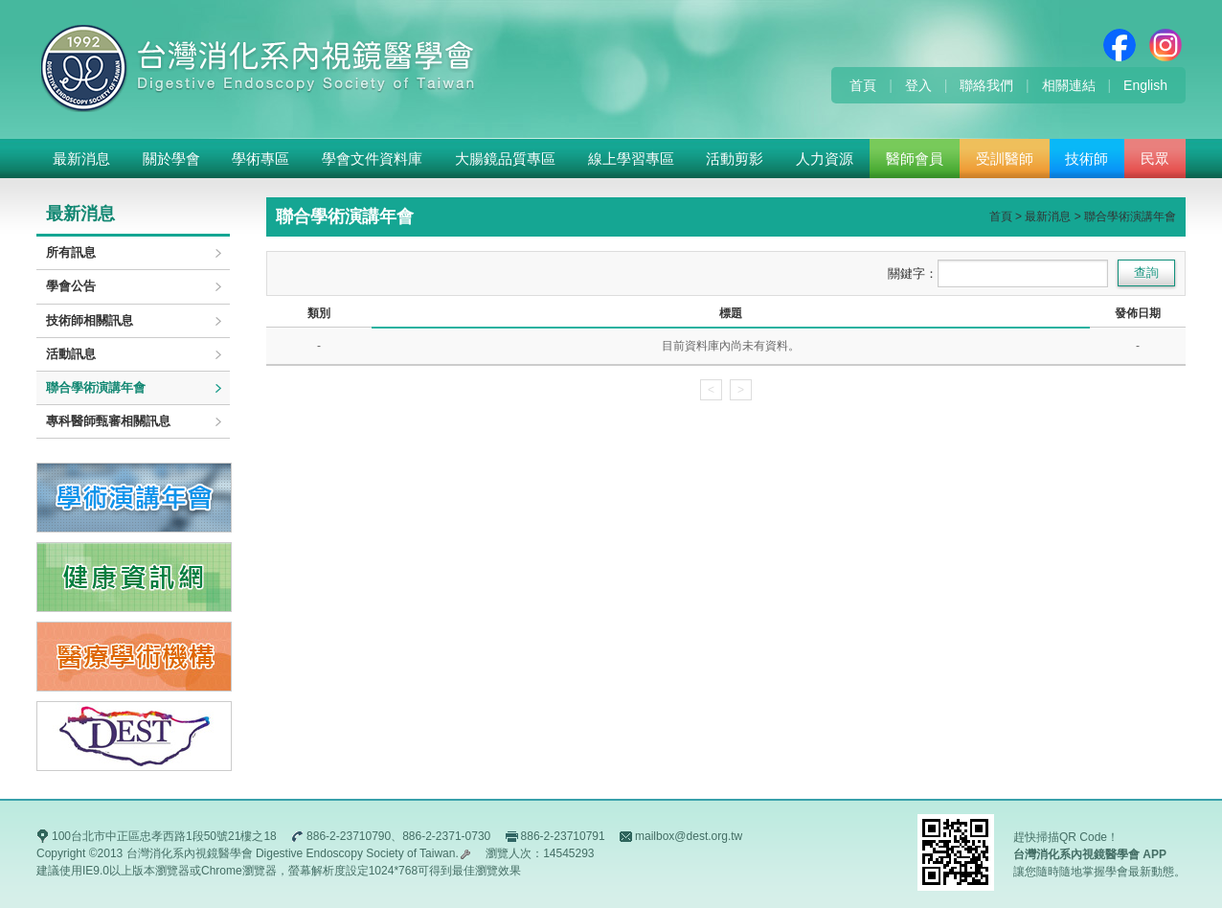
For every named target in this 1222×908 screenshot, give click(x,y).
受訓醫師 (1004, 158)
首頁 (862, 85)
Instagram (1165, 45)
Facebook (1119, 45)
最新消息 (81, 158)
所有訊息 (71, 252)
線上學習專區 (631, 158)
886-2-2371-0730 (446, 836)
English (1145, 85)
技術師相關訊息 (89, 320)
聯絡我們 (986, 85)
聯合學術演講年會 (96, 387)
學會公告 (71, 286)
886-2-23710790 (348, 836)
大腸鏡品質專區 (505, 158)
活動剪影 (734, 158)
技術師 (1086, 158)
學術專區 (260, 158)
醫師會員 (914, 158)
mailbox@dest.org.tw (688, 836)
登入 (918, 85)
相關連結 (1069, 85)
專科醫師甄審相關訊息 (108, 421)
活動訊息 (71, 354)
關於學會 (171, 158)
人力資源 (824, 158)
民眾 (1155, 158)
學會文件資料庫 (372, 158)
